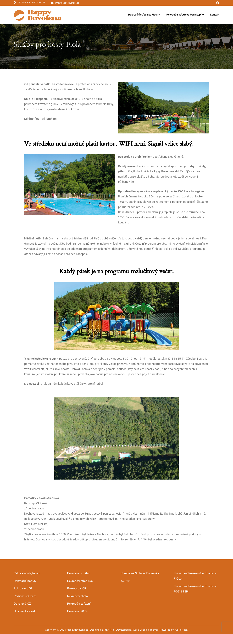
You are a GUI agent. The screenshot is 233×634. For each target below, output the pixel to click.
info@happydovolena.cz (67, 2)
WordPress (181, 629)
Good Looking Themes (146, 629)
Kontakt (214, 14)
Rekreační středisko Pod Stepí (183, 14)
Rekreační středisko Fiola (142, 14)
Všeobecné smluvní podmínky (140, 573)
